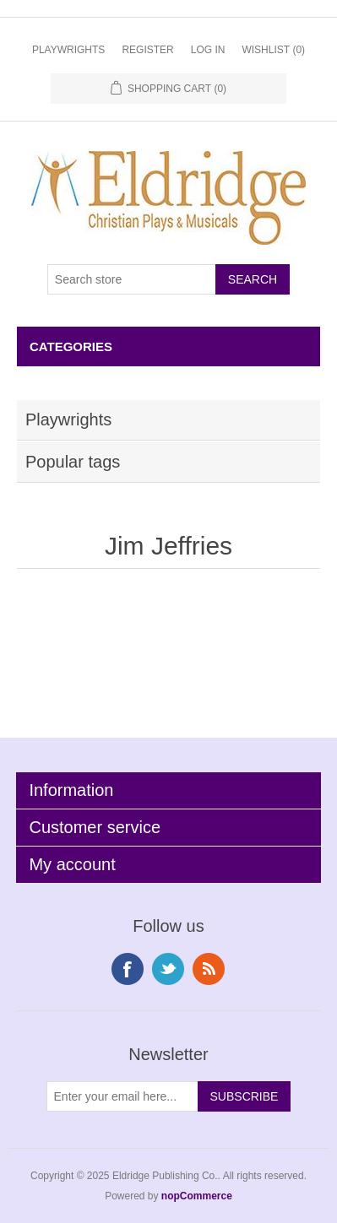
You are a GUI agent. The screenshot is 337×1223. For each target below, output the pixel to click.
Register (147, 50)
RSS (209, 969)
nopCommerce (196, 1196)
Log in (208, 50)
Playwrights (68, 50)
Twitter (168, 969)
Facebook (127, 969)
